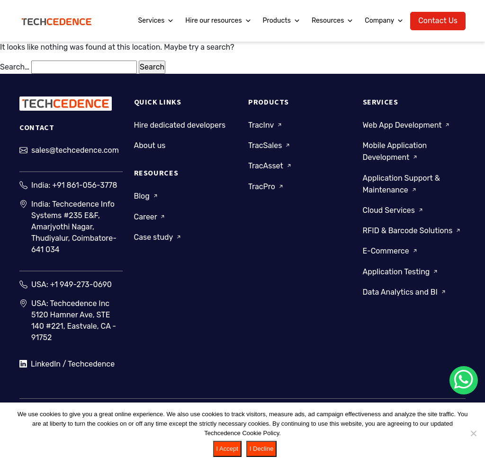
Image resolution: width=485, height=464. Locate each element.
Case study (158, 237)
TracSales (269, 145)
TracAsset (270, 165)
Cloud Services (393, 210)
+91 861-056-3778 (84, 185)
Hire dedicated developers (180, 125)
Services (156, 20)
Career (150, 216)
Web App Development (407, 125)
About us (150, 145)
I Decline (262, 448)
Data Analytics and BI (405, 292)
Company (384, 20)
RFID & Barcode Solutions (412, 230)
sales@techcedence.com (75, 150)
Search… (14, 66)
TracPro (266, 186)
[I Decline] (473, 433)
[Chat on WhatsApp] (463, 380)
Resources (332, 20)
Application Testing (401, 271)
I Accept (227, 448)
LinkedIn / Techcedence (67, 364)
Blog (146, 196)
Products (281, 20)
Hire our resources (218, 20)
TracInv (265, 125)
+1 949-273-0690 (81, 284)
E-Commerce (391, 250)
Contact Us (438, 20)
